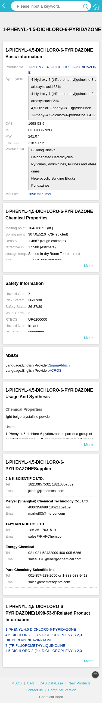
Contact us (34, 690)
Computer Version (62, 690)
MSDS (16, 683)
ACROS (55, 370)
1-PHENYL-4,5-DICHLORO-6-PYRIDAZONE (62, 70)
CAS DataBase (51, 683)
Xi (30, 294)
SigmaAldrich (59, 365)
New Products (80, 683)
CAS (30, 683)
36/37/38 (35, 300)
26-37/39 (35, 307)
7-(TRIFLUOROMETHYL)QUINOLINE (35, 646)
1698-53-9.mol (39, 194)
